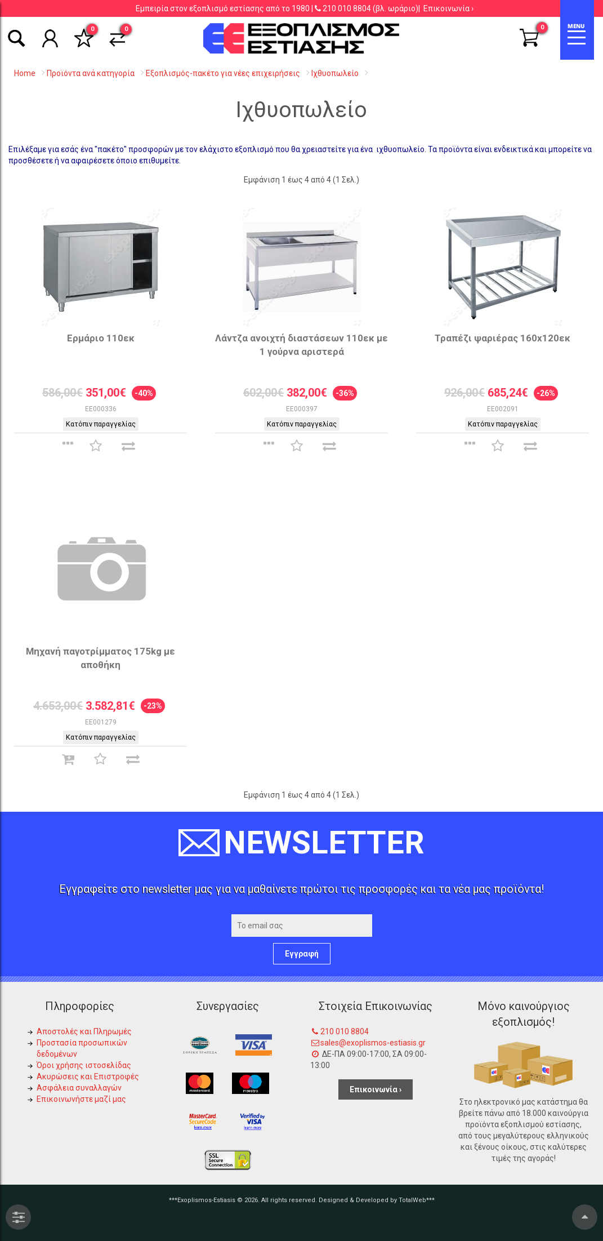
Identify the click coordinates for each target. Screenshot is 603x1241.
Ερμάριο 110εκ (101, 338)
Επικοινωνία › (448, 8)
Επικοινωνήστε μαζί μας (81, 1099)
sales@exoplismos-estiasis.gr (373, 1042)
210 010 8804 (347, 8)
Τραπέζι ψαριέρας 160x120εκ (502, 338)
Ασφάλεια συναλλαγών (79, 1087)
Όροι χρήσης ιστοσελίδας (84, 1065)
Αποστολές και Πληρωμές (84, 1031)
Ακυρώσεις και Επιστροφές (88, 1076)
